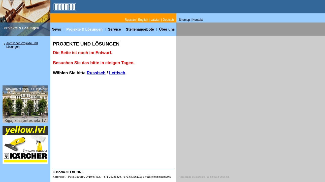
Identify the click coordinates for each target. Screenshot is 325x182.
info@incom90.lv (161, 176)
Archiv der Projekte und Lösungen (22, 45)
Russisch (96, 73)
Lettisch (117, 73)
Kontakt (197, 19)
